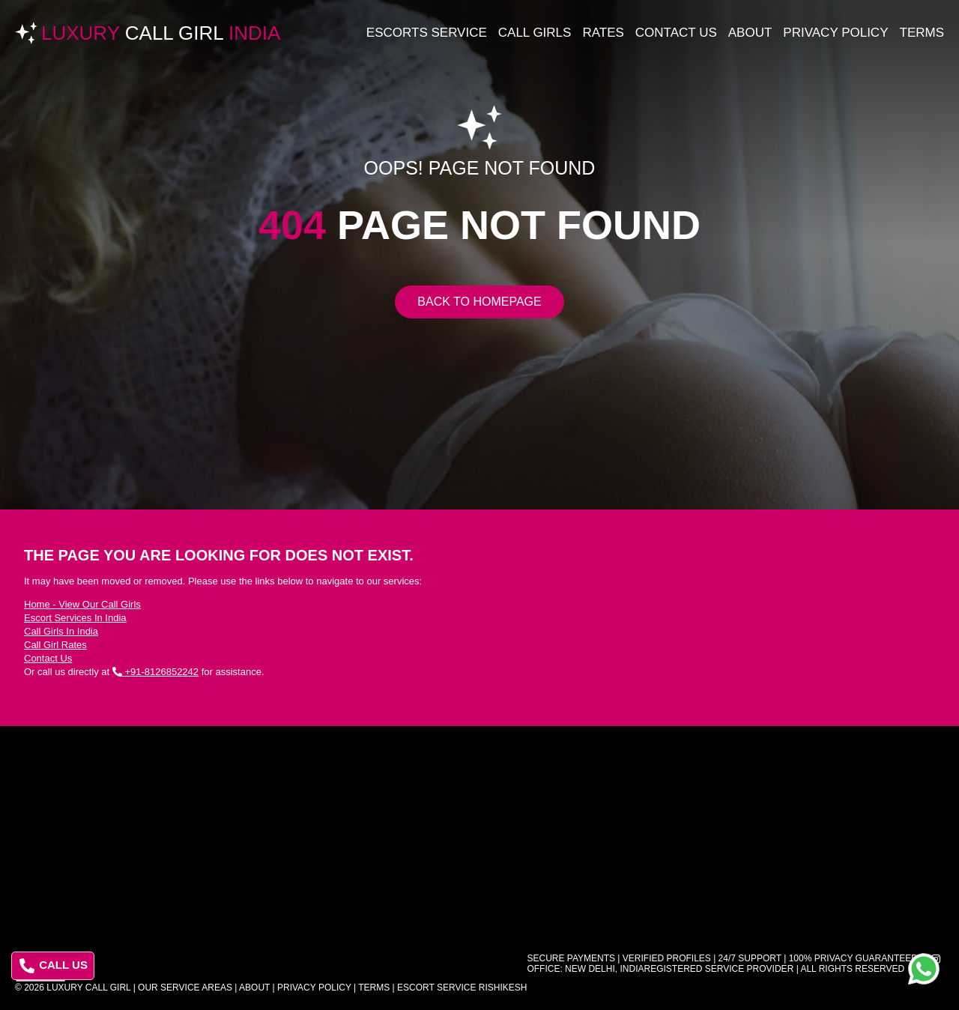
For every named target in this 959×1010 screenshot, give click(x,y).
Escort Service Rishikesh (462, 987)
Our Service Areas (185, 987)
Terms (922, 32)
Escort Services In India (75, 617)
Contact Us (676, 32)
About (750, 32)
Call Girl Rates (55, 644)
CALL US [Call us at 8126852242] (53, 966)
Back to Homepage (479, 301)
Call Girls (535, 32)
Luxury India (160, 33)
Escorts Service (426, 32)
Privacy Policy (835, 32)
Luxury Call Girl (88, 987)
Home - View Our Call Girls (82, 604)
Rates (602, 32)
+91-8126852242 (155, 671)
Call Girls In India (61, 631)
